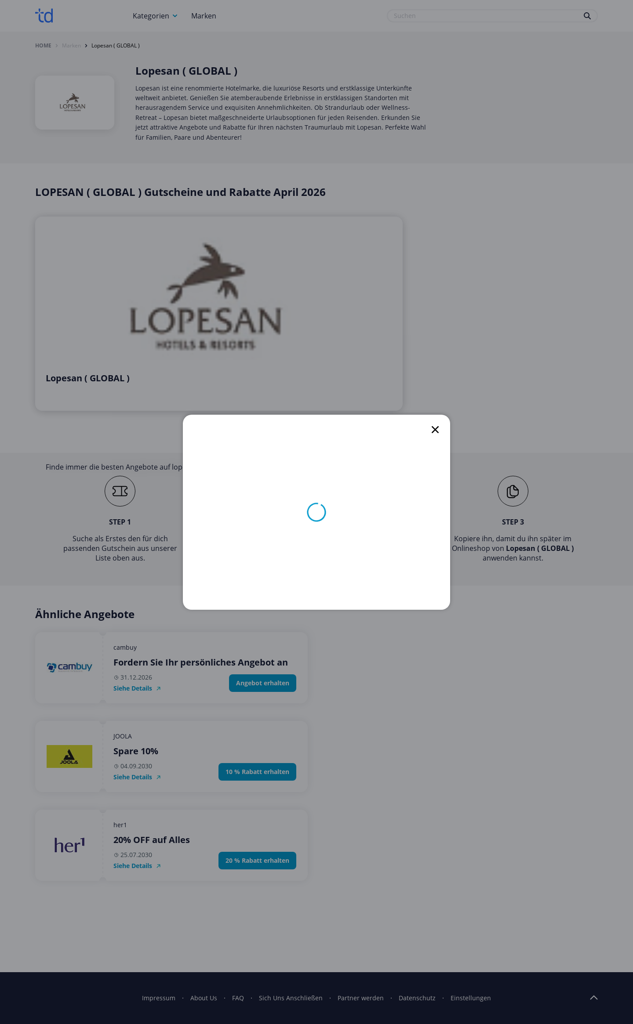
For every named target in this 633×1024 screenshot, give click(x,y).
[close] (435, 429)
